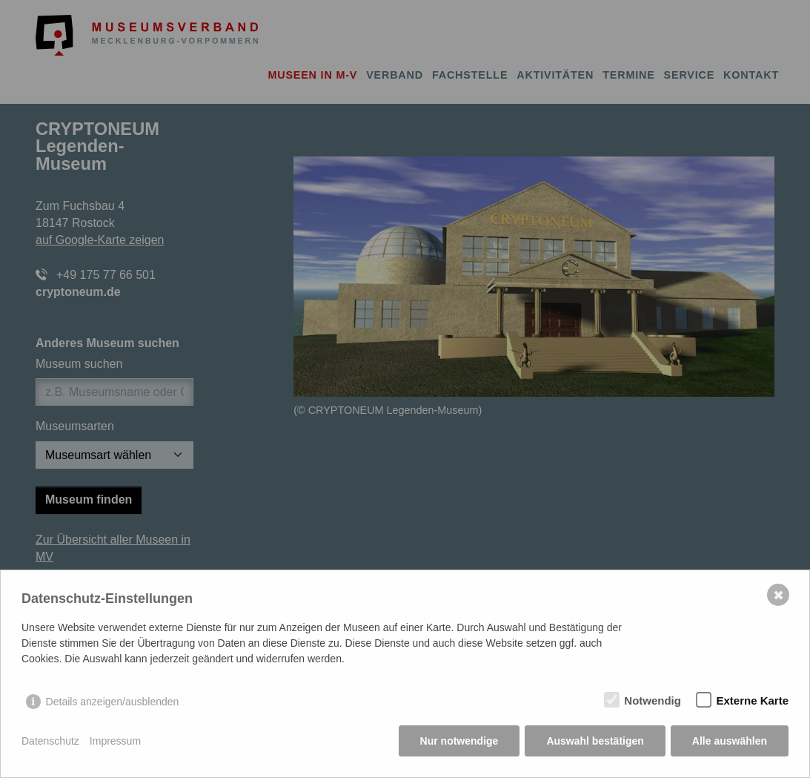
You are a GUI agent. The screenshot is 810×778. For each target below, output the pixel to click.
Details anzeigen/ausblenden (112, 702)
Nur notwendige (459, 741)
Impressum (115, 741)
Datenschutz (50, 741)
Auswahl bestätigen (594, 741)
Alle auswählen (729, 741)
